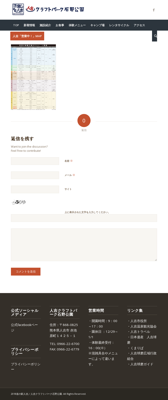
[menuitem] (16, 25)
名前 (69, 161)
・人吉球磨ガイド (140, 364)
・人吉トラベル (138, 331)
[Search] (154, 36)
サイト (68, 189)
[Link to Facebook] (153, 10)
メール (70, 175)
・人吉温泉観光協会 (142, 326)
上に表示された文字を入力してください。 (87, 212)
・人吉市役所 (137, 321)
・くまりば (135, 348)
